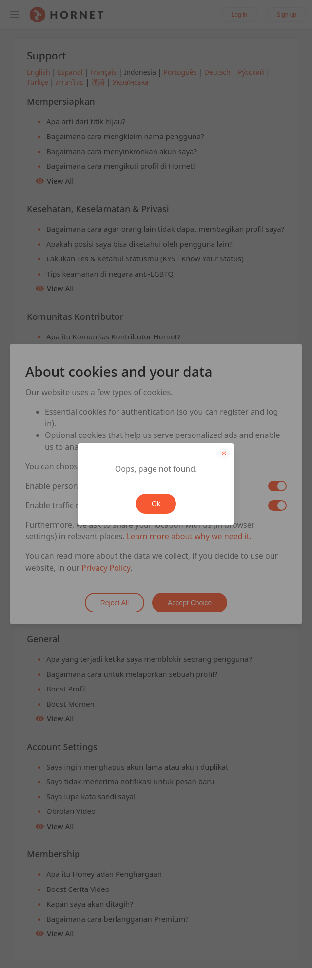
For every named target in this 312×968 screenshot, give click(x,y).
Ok (156, 504)
